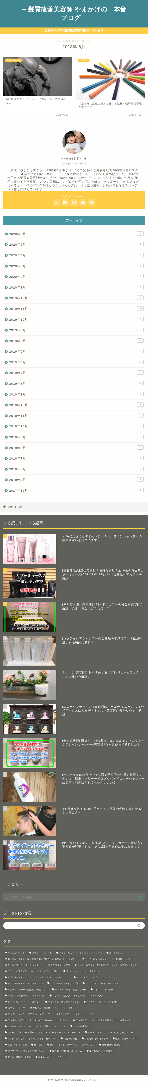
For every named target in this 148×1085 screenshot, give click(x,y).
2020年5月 (76, 244)
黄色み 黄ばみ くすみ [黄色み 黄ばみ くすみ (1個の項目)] (19, 1057)
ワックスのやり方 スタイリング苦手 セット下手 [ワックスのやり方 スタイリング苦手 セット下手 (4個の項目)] (32, 1038)
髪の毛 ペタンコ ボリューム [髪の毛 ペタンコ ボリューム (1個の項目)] (67, 1051)
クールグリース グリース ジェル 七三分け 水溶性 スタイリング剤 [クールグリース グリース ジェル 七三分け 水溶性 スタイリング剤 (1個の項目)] (39, 965)
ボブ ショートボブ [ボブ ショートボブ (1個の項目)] (16, 1008)
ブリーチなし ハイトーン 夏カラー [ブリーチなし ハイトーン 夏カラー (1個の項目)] (24, 1002)
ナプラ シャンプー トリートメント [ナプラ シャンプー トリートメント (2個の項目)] (101, 983)
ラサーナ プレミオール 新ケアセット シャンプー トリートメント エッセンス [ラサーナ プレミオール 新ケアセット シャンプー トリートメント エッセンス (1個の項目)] (44, 1032)
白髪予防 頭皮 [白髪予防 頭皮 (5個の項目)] (70, 1038)
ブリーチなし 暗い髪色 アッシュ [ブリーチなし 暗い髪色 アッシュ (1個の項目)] (63, 1002)
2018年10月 (76, 426)
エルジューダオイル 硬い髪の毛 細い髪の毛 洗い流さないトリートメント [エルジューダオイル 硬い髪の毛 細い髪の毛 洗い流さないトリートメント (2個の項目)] (42, 959)
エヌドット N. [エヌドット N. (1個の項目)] (116, 953)
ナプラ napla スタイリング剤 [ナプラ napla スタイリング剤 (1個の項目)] (64, 983)
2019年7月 (76, 340)
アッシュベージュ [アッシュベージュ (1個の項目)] (16, 953)
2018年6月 (76, 469)
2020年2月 (76, 276)
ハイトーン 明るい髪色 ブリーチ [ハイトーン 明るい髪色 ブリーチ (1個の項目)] (70, 989)
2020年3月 (76, 266)
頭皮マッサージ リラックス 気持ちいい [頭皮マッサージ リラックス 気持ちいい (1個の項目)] (26, 1051)
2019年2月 (76, 394)
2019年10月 (76, 319)
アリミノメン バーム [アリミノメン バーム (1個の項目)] (42, 953)
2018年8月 (76, 447)
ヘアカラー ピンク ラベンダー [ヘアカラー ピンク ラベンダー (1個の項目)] (102, 1002)
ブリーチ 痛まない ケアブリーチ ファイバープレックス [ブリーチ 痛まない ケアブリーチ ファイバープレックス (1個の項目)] (80, 996)
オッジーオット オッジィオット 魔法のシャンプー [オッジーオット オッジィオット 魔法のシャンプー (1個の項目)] (109, 959)
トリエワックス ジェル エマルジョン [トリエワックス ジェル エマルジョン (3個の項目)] (25, 983)
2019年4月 (76, 372)
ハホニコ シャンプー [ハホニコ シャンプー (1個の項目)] (103, 989)
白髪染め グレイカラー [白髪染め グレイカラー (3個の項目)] (96, 1038)
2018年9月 (76, 437)
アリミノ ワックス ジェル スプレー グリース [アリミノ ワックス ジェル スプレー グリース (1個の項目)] (80, 953)
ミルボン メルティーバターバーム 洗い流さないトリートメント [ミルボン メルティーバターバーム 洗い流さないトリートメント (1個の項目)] (38, 1020)
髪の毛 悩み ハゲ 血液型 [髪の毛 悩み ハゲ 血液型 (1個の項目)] (100, 1051)
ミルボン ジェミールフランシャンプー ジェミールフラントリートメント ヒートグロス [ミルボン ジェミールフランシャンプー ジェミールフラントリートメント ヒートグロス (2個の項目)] (51, 1014)
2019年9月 (76, 330)
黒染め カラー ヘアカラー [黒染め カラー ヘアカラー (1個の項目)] (52, 1057)
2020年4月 (76, 255)
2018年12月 (76, 404)
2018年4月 (76, 479)
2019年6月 (76, 351)
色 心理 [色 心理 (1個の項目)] (38, 1045)
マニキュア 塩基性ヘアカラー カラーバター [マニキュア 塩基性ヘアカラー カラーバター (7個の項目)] (53, 1008)
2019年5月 (76, 362)
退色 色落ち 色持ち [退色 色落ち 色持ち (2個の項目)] (111, 1045)
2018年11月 (76, 415)
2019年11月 (76, 308)
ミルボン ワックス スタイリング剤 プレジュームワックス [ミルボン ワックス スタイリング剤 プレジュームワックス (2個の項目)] (103, 1020)
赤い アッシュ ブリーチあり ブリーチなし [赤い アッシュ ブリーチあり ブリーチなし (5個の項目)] (72, 1045)
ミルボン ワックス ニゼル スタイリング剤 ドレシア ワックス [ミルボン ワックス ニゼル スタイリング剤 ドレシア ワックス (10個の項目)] (37, 1026)
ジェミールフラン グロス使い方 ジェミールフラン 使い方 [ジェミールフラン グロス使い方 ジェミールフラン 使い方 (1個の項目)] (107, 965)
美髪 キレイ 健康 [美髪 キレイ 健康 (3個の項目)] (17, 1045)
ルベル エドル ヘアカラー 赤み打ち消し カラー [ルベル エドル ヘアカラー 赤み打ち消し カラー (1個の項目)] (110, 1032)
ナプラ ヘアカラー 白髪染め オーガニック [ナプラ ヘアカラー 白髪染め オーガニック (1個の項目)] (28, 989)
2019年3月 (76, 383)
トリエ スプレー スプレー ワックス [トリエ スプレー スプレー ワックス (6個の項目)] (93, 977)
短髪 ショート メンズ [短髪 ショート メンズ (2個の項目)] (127, 1038)
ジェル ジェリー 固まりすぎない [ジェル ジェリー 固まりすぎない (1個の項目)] (83, 971)
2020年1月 (76, 287)
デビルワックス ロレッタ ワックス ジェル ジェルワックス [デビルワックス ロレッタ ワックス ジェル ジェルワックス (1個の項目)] (38, 977)
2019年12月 (76, 298)
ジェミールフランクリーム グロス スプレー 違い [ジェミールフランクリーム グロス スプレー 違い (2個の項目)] (33, 971)
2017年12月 (76, 490)
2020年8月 (76, 233)
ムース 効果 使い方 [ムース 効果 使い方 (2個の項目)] (82, 1026)
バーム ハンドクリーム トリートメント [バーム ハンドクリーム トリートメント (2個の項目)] (26, 996)
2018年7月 (76, 458)
